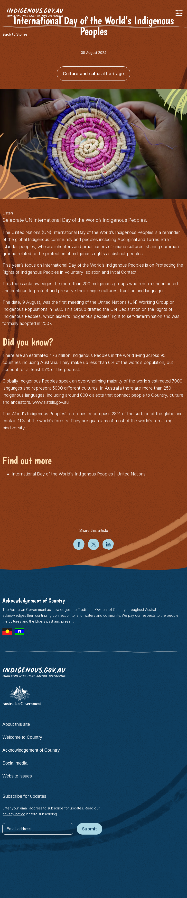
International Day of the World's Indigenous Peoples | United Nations (79, 473)
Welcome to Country (22, 737)
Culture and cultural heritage (93, 73)
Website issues (17, 776)
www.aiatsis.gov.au (50, 402)
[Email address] (37, 829)
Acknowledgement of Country (31, 750)
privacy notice (13, 814)
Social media (15, 763)
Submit (89, 828)
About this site (16, 724)
